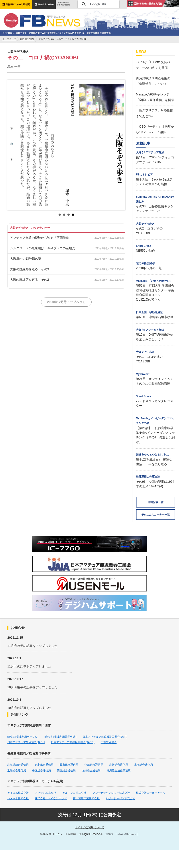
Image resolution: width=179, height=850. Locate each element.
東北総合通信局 (44, 764)
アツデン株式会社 (45, 792)
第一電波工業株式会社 (86, 798)
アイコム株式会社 (18, 792)
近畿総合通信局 (16, 770)
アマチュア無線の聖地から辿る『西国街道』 (41, 237)
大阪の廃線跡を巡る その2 (29, 279)
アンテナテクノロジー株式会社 (111, 792)
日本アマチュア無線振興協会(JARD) (72, 742)
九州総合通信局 (91, 770)
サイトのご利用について (89, 827)
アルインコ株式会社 (74, 792)
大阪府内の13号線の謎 (25, 258)
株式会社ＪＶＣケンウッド (51, 798)
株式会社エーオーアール (150, 792)
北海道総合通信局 (18, 764)
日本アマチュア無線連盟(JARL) (26, 742)
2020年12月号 (27, 39)
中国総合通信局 (41, 770)
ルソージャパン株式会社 (120, 798)
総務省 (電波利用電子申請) (60, 736)
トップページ (9, 39)
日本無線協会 (109, 742)
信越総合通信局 (94, 764)
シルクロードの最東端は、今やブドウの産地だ (42, 248)
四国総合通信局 (66, 770)
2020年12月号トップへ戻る (66, 302)
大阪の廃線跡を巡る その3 (29, 269)
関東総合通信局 (69, 764)
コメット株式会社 (18, 798)
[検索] (97, 4)
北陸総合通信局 (118, 764)
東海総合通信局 (143, 764)
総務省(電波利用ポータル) (22, 736)
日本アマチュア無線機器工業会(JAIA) (105, 736)
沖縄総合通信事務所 (119, 770)
